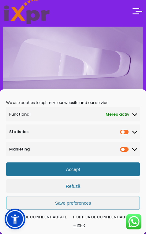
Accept (73, 169)
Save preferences (73, 203)
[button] (15, 219)
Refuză (73, 186)
